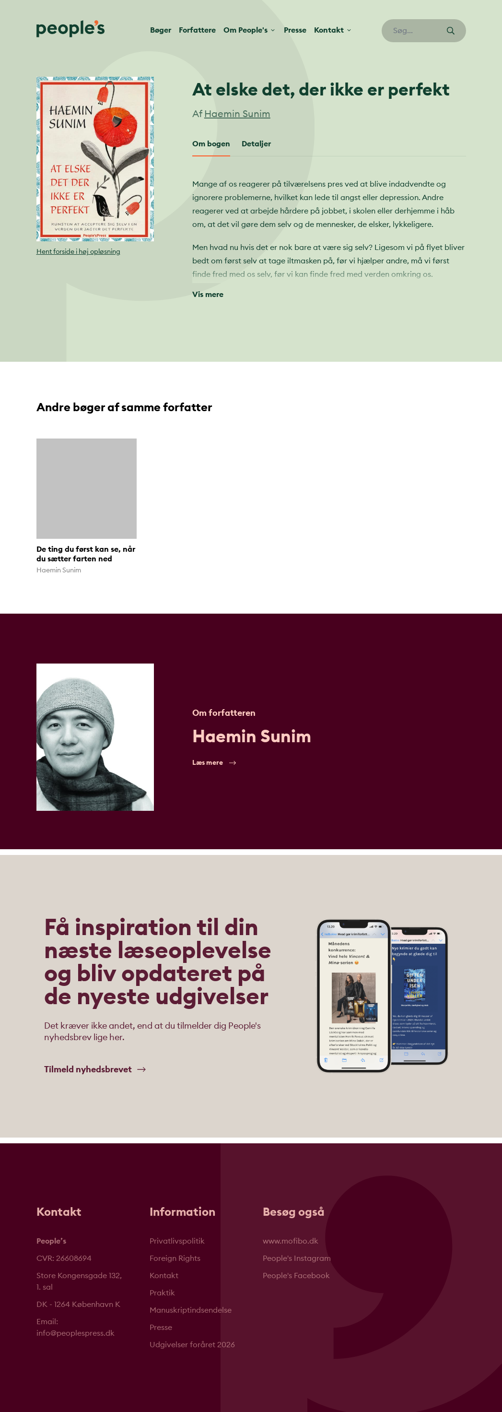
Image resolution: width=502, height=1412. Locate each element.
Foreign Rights (175, 1258)
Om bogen (211, 144)
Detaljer (256, 144)
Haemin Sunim (237, 114)
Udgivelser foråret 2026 (192, 1345)
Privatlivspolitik (177, 1241)
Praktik (162, 1293)
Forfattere (197, 30)
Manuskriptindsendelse (191, 1310)
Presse (295, 30)
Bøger (160, 30)
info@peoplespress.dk (75, 1333)
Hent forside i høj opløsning (78, 252)
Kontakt (164, 1276)
